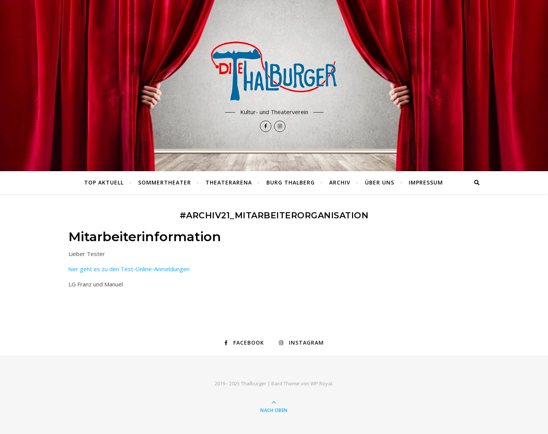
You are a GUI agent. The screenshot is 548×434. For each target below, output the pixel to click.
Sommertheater (164, 182)
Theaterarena (229, 182)
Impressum (426, 182)
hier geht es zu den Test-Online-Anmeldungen (129, 269)
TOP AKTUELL (104, 182)
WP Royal (321, 383)
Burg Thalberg (290, 182)
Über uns (379, 182)
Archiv (339, 182)
